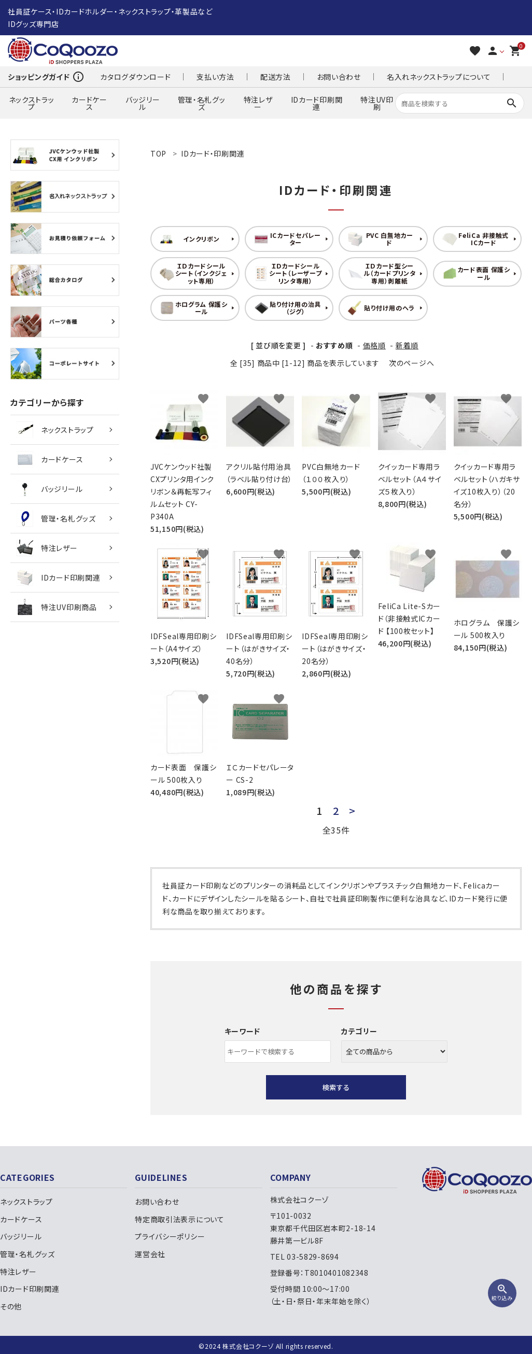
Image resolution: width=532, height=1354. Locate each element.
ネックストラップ (31, 103)
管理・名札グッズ (202, 103)
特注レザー (258, 103)
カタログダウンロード (135, 77)
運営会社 (150, 1254)
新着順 (407, 345)
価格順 (374, 345)
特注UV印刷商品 (57, 607)
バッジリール (142, 103)
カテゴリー (359, 1031)
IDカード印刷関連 (317, 103)
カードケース (89, 103)
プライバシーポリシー (170, 1236)
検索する (336, 1087)
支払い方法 (215, 77)
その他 (11, 1306)
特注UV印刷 (377, 103)
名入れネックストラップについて (439, 77)
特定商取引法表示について (179, 1219)
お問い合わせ (339, 77)
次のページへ (411, 363)
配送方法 (275, 77)
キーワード (243, 1031)
